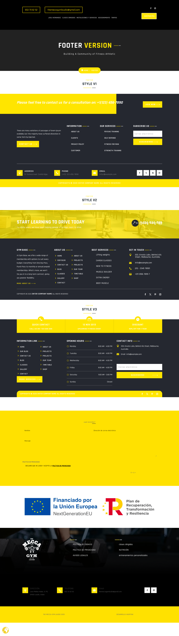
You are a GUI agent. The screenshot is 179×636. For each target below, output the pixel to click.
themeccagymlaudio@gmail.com (63, 9)
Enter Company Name (88, 196)
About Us (75, 145)
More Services (27, 392)
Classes (61, 287)
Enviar (151, 486)
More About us (24, 297)
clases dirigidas (126, 557)
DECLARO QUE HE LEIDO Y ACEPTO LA (46, 479)
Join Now (150, 117)
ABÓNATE (149, 16)
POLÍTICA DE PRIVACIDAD (61, 479)
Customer (75, 164)
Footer (94, 84)
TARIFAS (114, 18)
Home (86, 84)
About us (78, 269)
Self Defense (110, 151)
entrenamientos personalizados (133, 568)
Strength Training (112, 164)
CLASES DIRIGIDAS (68, 18)
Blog (59, 282)
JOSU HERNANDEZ (54, 18)
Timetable (78, 287)
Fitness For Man (111, 157)
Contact (61, 296)
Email (101, 601)
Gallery (61, 291)
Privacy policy (77, 157)
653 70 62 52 (31, 9)
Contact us (25, 157)
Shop (76, 291)
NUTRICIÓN (124, 563)
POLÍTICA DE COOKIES (82, 557)
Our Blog (61, 273)
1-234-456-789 (151, 236)
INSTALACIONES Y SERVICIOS (87, 18)
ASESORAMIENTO (104, 18)
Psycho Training (111, 145)
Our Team (78, 282)
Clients (74, 151)
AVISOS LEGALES (80, 568)
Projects (78, 273)
